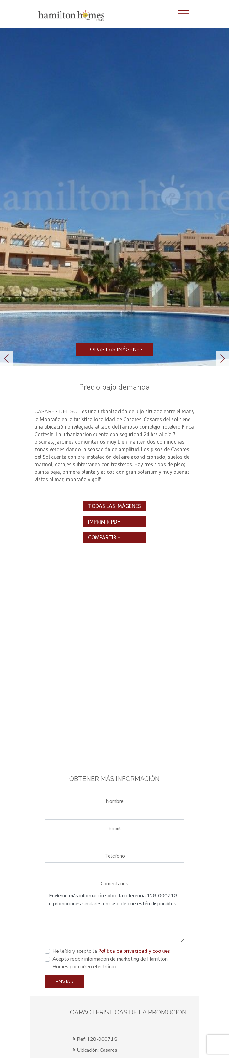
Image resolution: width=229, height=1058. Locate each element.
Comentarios (114, 883)
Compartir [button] (102, 537)
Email (115, 828)
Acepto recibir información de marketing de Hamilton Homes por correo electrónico (110, 963)
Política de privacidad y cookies (134, 951)
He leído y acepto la (111, 951)
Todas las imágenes (115, 350)
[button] (6, 358)
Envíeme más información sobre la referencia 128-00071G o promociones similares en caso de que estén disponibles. (114, 916)
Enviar (64, 982)
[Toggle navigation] (183, 14)
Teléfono (114, 856)
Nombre (115, 801)
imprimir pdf (104, 521)
